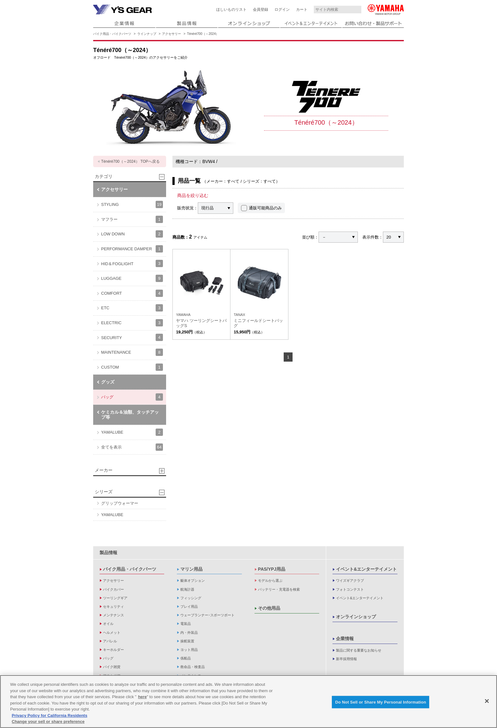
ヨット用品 (189, 650)
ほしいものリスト (231, 9)
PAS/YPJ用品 (271, 569)
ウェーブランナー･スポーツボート (207, 615)
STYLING (132, 204)
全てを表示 (132, 447)
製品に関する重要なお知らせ (358, 650)
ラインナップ (146, 34)
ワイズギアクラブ (350, 580)
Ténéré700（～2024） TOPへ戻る (130, 161)
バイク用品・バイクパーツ (112, 34)
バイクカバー (113, 589)
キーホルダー (113, 650)
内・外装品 (189, 632)
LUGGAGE (132, 278)
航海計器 (187, 589)
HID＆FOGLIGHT (132, 263)
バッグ (132, 397)
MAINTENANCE (132, 352)
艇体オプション (192, 580)
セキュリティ (113, 606)
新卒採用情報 (346, 659)
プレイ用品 (189, 606)
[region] (248, 701)
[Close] (487, 701)
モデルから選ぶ (270, 580)
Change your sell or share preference (48, 721)
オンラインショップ (356, 616)
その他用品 (269, 608)
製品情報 (108, 552)
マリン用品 (191, 569)
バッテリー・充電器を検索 (279, 589)
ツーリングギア (115, 598)
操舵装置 (187, 641)
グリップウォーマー (119, 503)
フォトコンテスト (350, 589)
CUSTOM (132, 367)
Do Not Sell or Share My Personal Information (380, 701)
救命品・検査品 (192, 667)
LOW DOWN (132, 234)
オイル (108, 624)
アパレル (110, 641)
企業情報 (345, 638)
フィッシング (190, 598)
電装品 (185, 624)
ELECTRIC (132, 322)
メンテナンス (113, 615)
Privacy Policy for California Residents (49, 715)
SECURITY (132, 337)
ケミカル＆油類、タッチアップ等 (130, 415)
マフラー (132, 219)
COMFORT (132, 293)
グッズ (107, 381)
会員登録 (260, 9)
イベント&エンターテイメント (366, 569)
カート (301, 9)
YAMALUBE (132, 432)
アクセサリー (171, 34)
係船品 (185, 658)
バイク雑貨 (111, 667)
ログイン (282, 9)
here (142, 696)
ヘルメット (111, 632)
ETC (132, 308)
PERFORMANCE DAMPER (132, 249)
